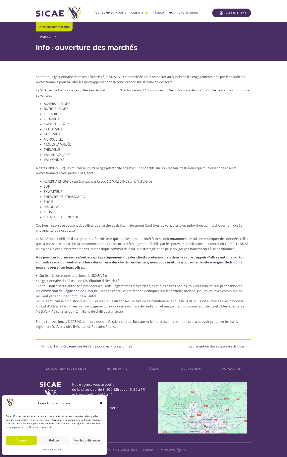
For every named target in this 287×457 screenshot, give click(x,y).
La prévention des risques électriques (216, 346)
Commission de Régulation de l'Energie (68, 291)
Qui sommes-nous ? (111, 13)
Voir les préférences (87, 440)
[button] (101, 403)
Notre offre (117, 368)
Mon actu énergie (183, 13)
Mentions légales (52, 449)
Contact (149, 450)
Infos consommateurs (54, 26)
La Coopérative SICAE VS (66, 368)
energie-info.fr (221, 262)
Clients (139, 13)
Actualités (231, 368)
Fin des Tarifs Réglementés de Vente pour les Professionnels (87, 346)
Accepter (21, 440)
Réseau (158, 13)
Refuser (54, 440)
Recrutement (191, 368)
